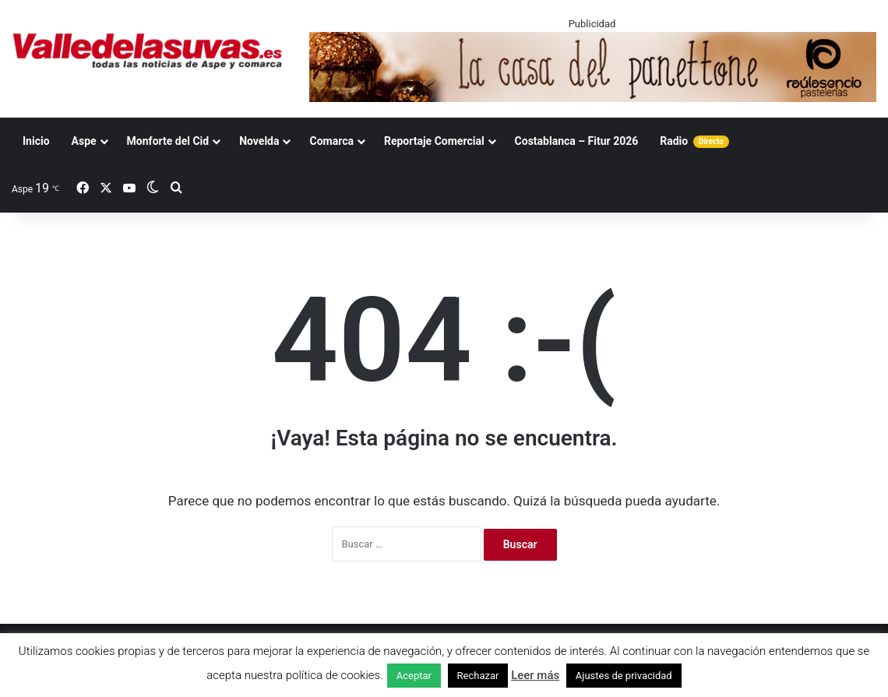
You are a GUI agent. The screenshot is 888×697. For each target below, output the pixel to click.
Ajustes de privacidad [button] (624, 675)
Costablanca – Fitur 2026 (577, 141)
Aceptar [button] (414, 675)
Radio (694, 141)
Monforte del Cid (168, 141)
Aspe (84, 141)
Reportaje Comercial (434, 141)
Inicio (36, 141)
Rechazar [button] (478, 675)
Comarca (331, 141)
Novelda (259, 141)
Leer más (535, 675)
